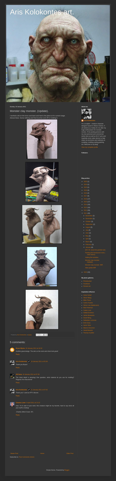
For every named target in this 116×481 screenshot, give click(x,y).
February (89, 244)
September (89, 224)
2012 (85, 210)
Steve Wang (87, 298)
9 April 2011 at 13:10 (33, 403)
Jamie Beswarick (88, 315)
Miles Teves (87, 300)
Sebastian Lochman (89, 320)
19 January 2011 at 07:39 (31, 374)
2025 (85, 181)
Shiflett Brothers (88, 313)
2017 (85, 196)
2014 (85, 204)
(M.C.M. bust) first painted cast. (95, 250)
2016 (85, 199)
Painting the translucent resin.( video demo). (95, 253)
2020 (85, 187)
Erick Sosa (86, 323)
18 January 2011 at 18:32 (33, 348)
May (87, 236)
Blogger (66, 470)
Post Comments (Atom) (26, 457)
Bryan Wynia (20, 348)
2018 (85, 193)
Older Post (69, 453)
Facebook (86, 284)
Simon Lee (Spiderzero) (91, 305)
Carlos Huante (88, 303)
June (87, 233)
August (88, 227)
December (89, 216)
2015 (85, 202)
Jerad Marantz (88, 330)
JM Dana (19, 374)
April (87, 239)
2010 (85, 272)
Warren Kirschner (89, 328)
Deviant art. (87, 286)
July (87, 230)
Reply (18, 354)
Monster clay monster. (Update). (92, 261)
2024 (85, 184)
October (88, 221)
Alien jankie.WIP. (90, 268)
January (88, 247)
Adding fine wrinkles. (92, 257)
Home (42, 453)
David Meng (87, 318)
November (89, 218)
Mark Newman (88, 308)
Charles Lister (21, 403)
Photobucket (87, 281)
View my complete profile (89, 147)
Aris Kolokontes (21, 361)
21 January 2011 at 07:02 (39, 390)
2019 (85, 190)
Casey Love (87, 310)
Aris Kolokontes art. (42, 12)
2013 (85, 207)
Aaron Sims (87, 325)
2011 (85, 213)
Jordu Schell (87, 295)
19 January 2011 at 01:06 (39, 361)
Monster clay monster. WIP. (94, 265)
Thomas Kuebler (88, 333)
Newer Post (14, 453)
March (88, 242)
